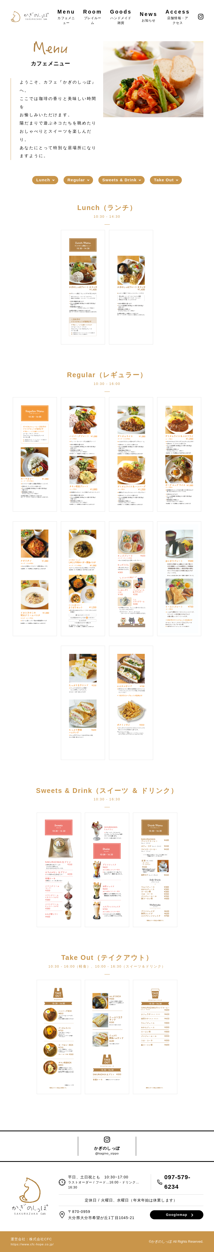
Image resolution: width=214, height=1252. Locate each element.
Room (92, 16)
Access (178, 16)
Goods (121, 16)
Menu (66, 16)
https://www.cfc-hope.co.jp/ (32, 1244)
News (149, 16)
